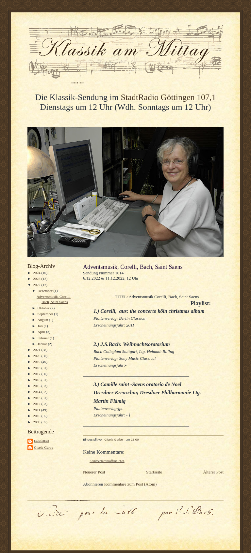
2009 (37, 422)
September (46, 314)
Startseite (154, 472)
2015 (37, 386)
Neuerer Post (94, 472)
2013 (37, 398)
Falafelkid (41, 441)
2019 (37, 362)
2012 (37, 404)
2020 (37, 356)
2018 (37, 368)
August (43, 320)
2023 (37, 279)
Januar (43, 344)
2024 (37, 273)
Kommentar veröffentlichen (107, 461)
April (42, 332)
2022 (37, 285)
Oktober (44, 308)
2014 (37, 392)
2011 (37, 410)
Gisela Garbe (43, 447)
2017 (37, 374)
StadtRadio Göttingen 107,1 (168, 97)
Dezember (46, 291)
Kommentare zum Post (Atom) (130, 484)
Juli (41, 326)
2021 (37, 350)
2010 (37, 416)
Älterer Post (213, 472)
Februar (44, 338)
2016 (37, 380)
